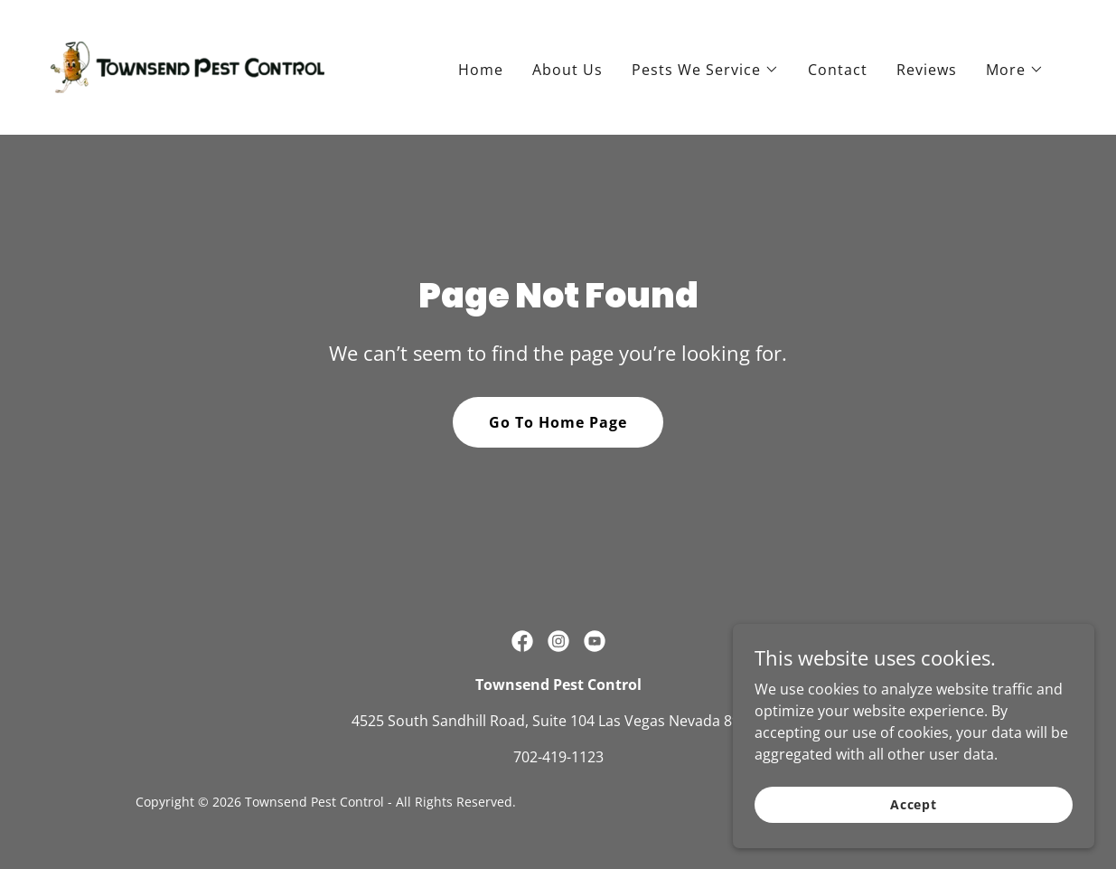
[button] (705, 69)
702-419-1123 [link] (558, 757)
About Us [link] (567, 70)
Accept (913, 841)
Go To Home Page (558, 422)
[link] (187, 66)
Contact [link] (837, 70)
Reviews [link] (926, 70)
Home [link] (480, 70)
